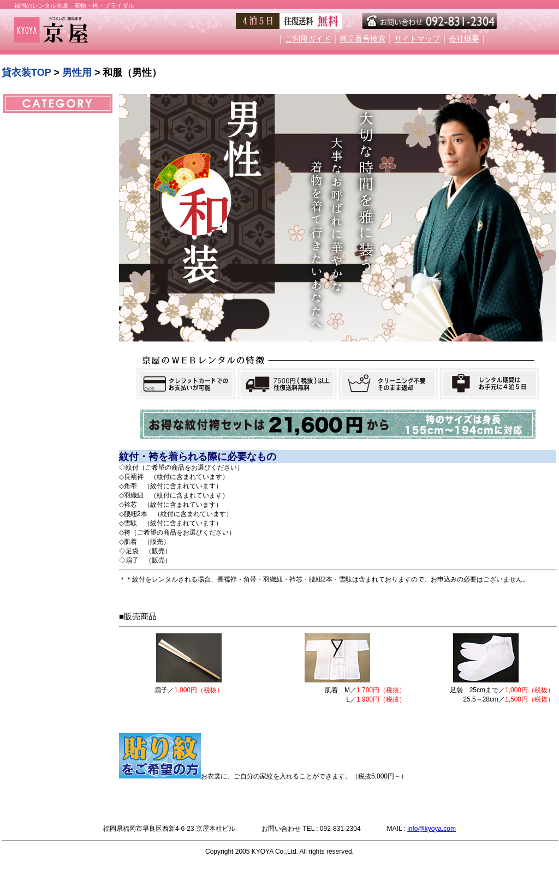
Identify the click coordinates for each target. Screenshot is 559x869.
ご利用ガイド (308, 39)
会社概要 (464, 39)
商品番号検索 (362, 39)
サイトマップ (417, 39)
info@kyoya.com (431, 828)
